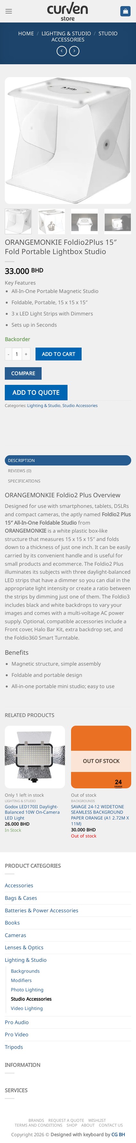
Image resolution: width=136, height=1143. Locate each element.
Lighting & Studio (66, 33)
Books (12, 922)
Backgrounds (25, 971)
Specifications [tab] (24, 481)
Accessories (19, 885)
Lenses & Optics (24, 947)
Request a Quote (66, 1120)
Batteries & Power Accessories (41, 910)
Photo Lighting (27, 990)
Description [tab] (21, 460)
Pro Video (16, 1034)
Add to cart (59, 354)
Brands (36, 1120)
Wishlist (97, 1120)
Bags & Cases (21, 897)
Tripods (14, 1046)
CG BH (118, 1134)
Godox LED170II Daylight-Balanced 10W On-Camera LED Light (32, 812)
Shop (72, 1125)
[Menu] (8, 11)
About (88, 1125)
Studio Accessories (80, 405)
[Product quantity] (17, 354)
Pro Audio (17, 1022)
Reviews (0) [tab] (20, 471)
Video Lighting (27, 1008)
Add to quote (36, 392)
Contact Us (111, 1125)
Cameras (15, 935)
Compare (23, 373)
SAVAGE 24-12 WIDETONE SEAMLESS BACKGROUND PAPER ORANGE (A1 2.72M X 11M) (100, 815)
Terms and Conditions (38, 1125)
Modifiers (21, 980)
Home (26, 33)
